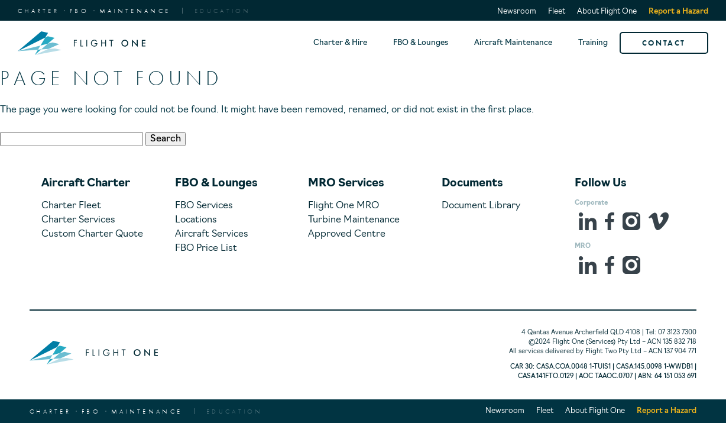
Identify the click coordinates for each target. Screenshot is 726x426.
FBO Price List (206, 248)
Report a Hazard (678, 11)
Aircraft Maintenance (513, 43)
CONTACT (664, 43)
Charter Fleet (71, 206)
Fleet (556, 11)
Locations (196, 220)
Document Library (481, 206)
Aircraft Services (211, 234)
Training (593, 43)
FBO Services (204, 206)
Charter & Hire (340, 43)
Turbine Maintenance (354, 220)
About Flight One (607, 11)
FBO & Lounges (420, 43)
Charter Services (78, 220)
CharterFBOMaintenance (94, 11)
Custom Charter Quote (92, 234)
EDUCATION (223, 11)
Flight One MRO (343, 206)
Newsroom (516, 11)
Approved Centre (346, 234)
